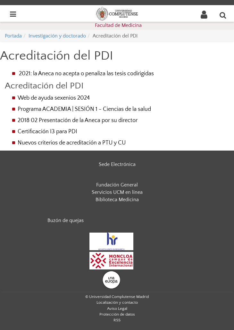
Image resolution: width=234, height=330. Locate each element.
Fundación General (117, 185)
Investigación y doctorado (57, 36)
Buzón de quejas (65, 220)
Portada (13, 36)
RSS (117, 320)
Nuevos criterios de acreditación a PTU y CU (72, 143)
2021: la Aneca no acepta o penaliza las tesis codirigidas (86, 73)
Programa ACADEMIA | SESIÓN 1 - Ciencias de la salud (84, 109)
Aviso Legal (117, 308)
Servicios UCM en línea (117, 192)
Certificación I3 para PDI (47, 131)
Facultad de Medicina (118, 25)
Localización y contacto (117, 302)
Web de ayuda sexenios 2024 (54, 98)
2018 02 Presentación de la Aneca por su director (78, 120)
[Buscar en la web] (223, 15)
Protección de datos (117, 314)
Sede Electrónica (117, 164)
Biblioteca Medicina (117, 199)
